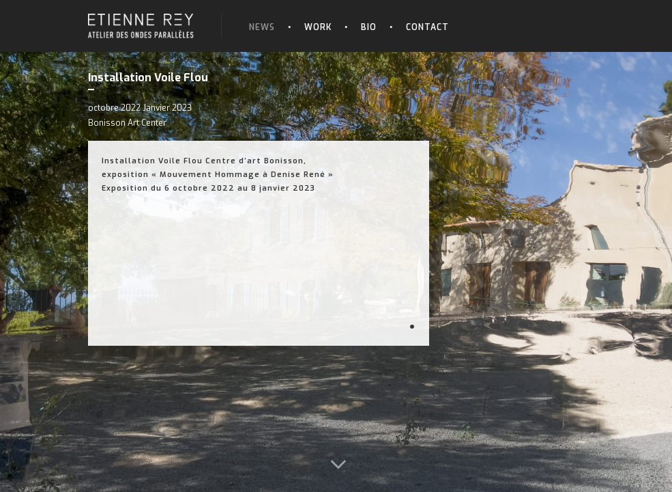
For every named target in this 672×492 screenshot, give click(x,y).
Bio (369, 27)
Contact (427, 27)
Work (318, 27)
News (262, 27)
